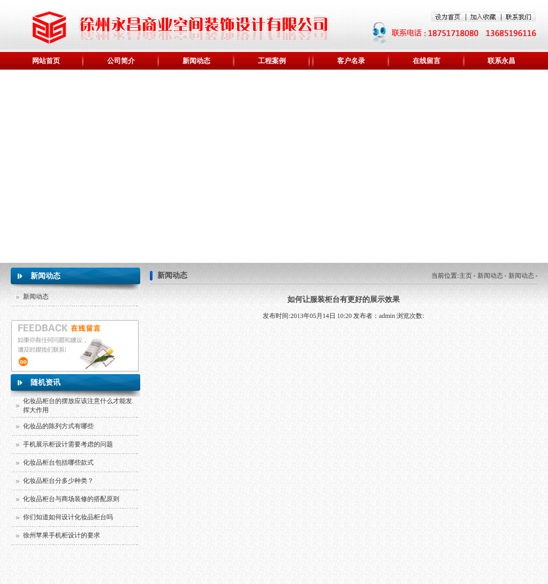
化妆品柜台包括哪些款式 (58, 462)
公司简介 (121, 61)
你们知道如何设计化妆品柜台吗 (68, 517)
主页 (465, 275)
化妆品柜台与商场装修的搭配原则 (71, 499)
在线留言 (426, 61)
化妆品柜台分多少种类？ (58, 480)
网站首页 (46, 61)
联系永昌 (501, 61)
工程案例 (272, 61)
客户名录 (351, 61)
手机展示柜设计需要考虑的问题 (68, 444)
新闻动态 (196, 61)
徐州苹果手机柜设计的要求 (61, 535)
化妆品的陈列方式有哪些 (58, 426)
